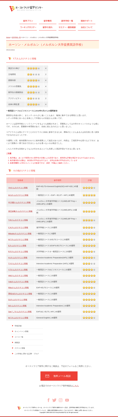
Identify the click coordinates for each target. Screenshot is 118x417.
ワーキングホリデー (28, 27)
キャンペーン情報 (21, 331)
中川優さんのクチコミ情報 (19, 202)
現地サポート (87, 20)
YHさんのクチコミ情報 (18, 188)
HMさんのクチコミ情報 (18, 275)
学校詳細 (18, 326)
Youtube (67, 400)
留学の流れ (48, 27)
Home (8, 37)
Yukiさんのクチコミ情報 (18, 282)
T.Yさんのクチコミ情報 (18, 263)
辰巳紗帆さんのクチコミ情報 (20, 211)
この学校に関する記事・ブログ (27, 354)
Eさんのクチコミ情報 (17, 245)
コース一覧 (19, 337)
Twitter (54, 400)
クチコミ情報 (20, 348)
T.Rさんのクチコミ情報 (18, 220)
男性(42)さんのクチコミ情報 (20, 294)
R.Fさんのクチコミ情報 (18, 251)
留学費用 (48, 20)
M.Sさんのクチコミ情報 (18, 195)
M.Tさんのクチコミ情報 (18, 239)
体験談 (17, 343)
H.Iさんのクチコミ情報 (17, 258)
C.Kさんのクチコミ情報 (18, 227)
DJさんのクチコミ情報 (17, 300)
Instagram (60, 400)
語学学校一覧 (67, 20)
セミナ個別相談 (67, 27)
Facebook (48, 400)
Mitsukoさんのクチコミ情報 (19, 233)
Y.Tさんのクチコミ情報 (18, 270)
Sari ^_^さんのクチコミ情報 (20, 312)
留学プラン (28, 20)
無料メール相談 (62, 376)
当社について (87, 27)
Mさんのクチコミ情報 (17, 306)
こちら (76, 386)
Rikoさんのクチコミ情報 (18, 288)
